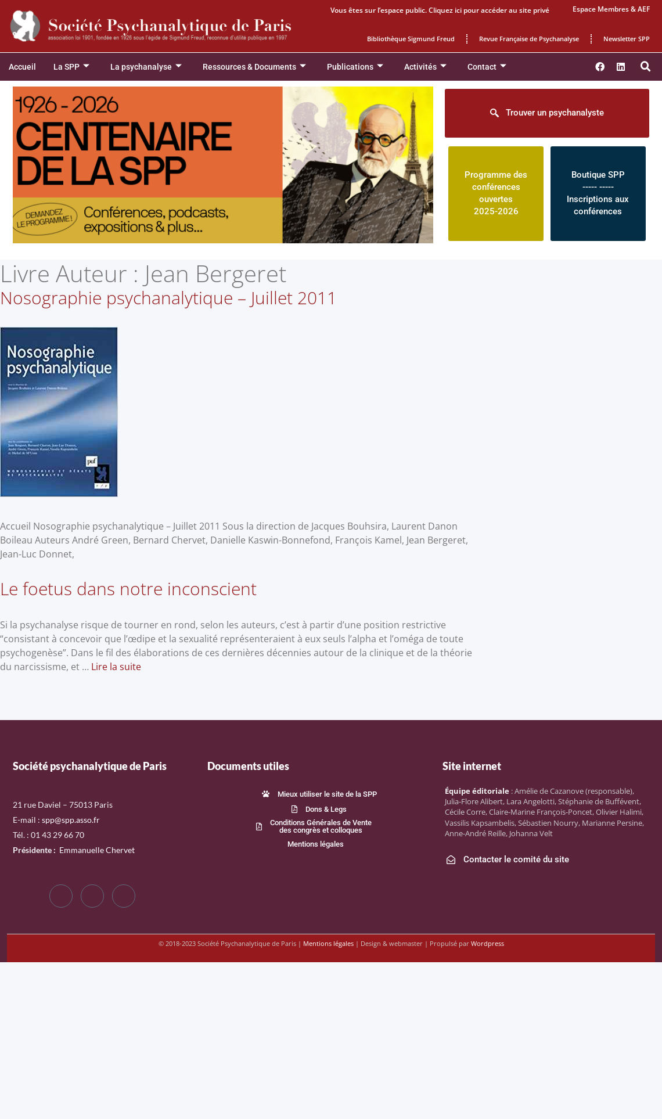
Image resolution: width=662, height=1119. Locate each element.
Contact (486, 67)
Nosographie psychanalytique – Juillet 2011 (168, 298)
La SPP (71, 67)
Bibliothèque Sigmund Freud (411, 38)
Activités (425, 67)
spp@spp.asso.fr (71, 820)
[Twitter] (92, 896)
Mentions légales (328, 943)
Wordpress (487, 943)
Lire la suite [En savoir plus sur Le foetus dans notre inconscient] (116, 666)
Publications (355, 67)
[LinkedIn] (123, 896)
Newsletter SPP (626, 38)
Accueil (22, 66)
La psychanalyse (146, 67)
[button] (645, 66)
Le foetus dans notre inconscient (128, 588)
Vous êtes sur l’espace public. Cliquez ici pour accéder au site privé (439, 10)
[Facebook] (61, 896)
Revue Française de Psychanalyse (529, 38)
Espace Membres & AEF (611, 9)
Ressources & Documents (254, 67)
